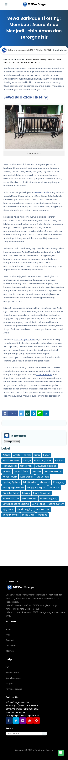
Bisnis (37, 455)
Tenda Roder (43, 509)
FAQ (7, 667)
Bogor (46, 455)
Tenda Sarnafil (10, 514)
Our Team (11, 645)
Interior (7, 471)
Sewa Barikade (60, 50)
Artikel (6, 455)
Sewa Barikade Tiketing (26, 97)
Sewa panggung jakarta (16, 504)
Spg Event (8, 509)
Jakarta (36, 471)
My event (45, 482)
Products (55, 487)
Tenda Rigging (24, 509)
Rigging (26, 493)
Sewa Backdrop (41, 493)
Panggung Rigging (36, 487)
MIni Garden (29, 482)
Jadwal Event (21, 471)
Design (27, 460)
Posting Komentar (12, 442)
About (8, 629)
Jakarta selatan (52, 471)
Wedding (42, 514)
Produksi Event (11, 493)
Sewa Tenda (38, 504)
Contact (10, 640)
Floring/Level (10, 465)
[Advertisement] (34, 537)
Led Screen (43, 476)
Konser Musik (10, 476)
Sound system (56, 504)
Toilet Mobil (28, 514)
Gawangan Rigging (46, 465)
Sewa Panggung (48, 498)
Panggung (58, 482)
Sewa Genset (29, 498)
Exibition (59, 460)
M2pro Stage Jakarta (24, 339)
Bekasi (27, 455)
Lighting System (11, 482)
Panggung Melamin (13, 487)
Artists (16, 455)
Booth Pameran (11, 460)
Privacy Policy (12, 672)
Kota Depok (26, 476)
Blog (8, 634)
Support (9, 683)
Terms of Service (14, 689)
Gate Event (26, 465)
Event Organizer (43, 460)
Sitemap (10, 651)
